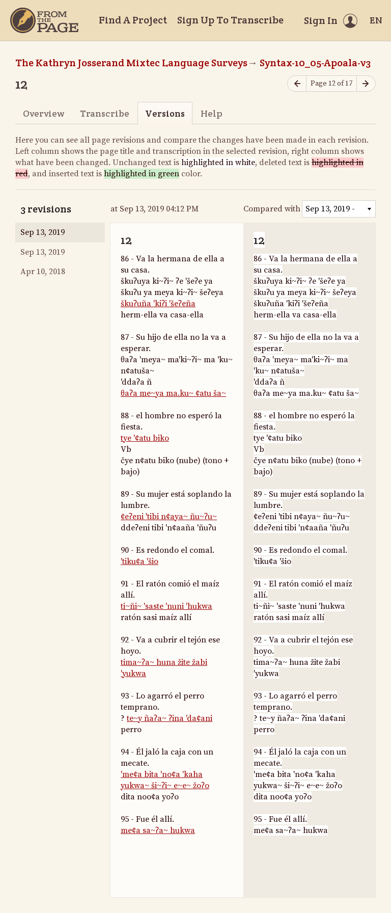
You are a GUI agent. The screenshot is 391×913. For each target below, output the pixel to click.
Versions (165, 113)
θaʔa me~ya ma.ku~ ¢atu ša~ (173, 393)
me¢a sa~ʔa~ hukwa (158, 830)
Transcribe (104, 113)
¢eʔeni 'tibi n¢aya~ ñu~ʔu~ (169, 517)
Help (211, 113)
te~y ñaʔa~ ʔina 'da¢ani (169, 718)
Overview (43, 113)
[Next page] (366, 83)
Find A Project (133, 19)
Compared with (271, 209)
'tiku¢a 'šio (139, 561)
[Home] (44, 20)
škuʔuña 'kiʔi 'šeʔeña (158, 304)
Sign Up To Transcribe (230, 19)
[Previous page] (296, 83)
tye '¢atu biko (145, 438)
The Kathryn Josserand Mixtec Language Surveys (131, 62)
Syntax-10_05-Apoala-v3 (315, 62)
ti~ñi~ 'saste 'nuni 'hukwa (166, 606)
